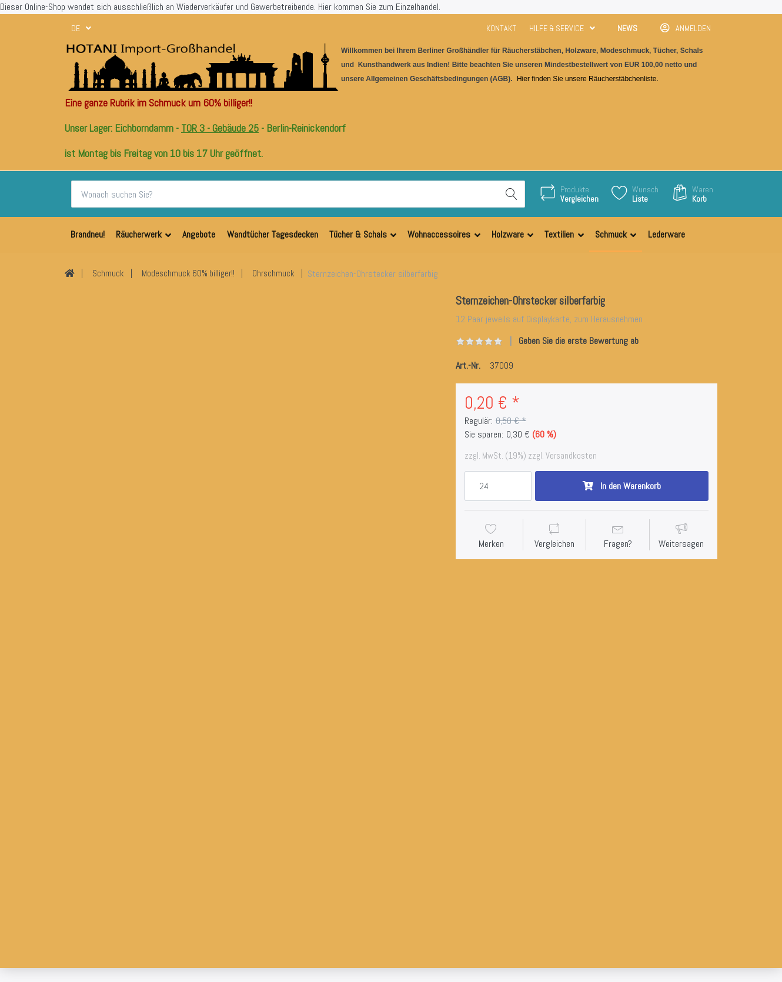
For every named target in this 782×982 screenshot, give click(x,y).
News (627, 28)
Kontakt (501, 28)
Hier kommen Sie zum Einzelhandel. (379, 7)
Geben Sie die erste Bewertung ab (579, 341)
